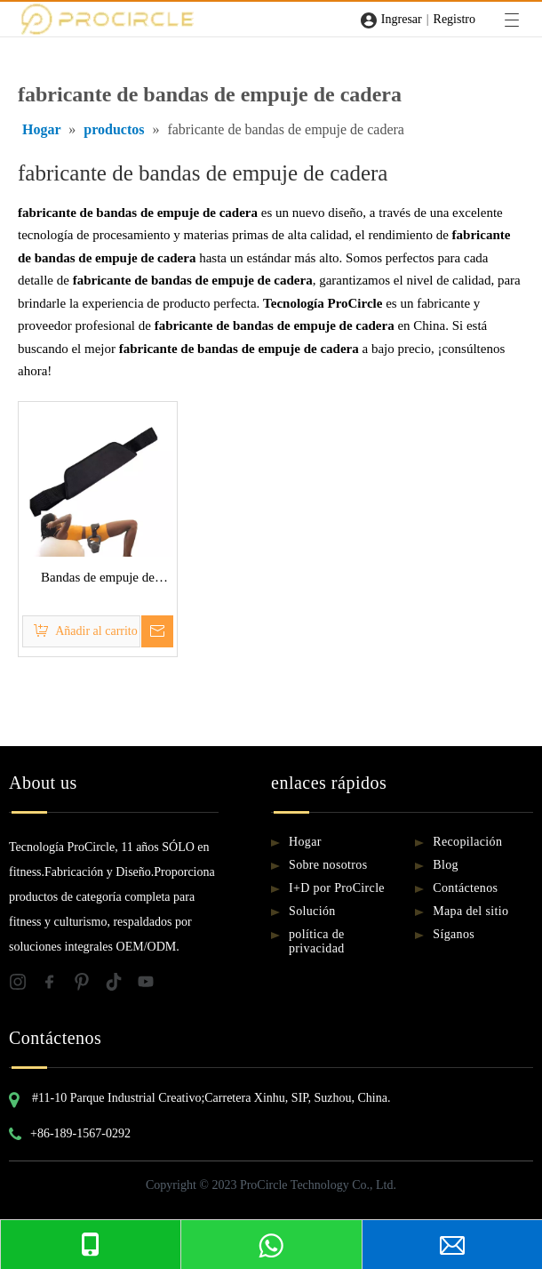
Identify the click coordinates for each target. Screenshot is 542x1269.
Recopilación (467, 841)
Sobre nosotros (328, 864)
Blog (445, 864)
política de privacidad (317, 941)
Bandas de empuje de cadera (98, 580)
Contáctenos (465, 888)
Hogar (305, 841)
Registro (454, 19)
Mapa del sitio (470, 911)
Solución (312, 911)
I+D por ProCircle (337, 888)
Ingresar (401, 19)
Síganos (453, 934)
